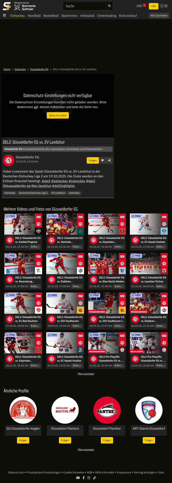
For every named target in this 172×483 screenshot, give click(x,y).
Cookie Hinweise (74, 472)
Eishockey (17, 16)
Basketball (51, 16)
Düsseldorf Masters (65, 428)
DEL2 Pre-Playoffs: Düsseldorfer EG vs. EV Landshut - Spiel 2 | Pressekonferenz (112, 359)
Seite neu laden (58, 115)
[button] (102, 160)
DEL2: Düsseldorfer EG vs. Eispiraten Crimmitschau (111, 240)
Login (153, 6)
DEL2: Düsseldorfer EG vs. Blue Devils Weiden (111, 279)
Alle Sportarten (159, 15)
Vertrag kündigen (145, 472)
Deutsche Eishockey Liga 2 (33, 192)
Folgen (93, 160)
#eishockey (59, 181)
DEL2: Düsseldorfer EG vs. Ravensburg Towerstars (28, 279)
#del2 (46, 181)
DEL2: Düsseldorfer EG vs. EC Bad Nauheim (28, 319)
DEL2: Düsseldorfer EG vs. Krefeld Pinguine (28, 240)
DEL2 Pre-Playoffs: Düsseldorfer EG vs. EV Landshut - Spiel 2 (153, 359)
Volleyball (87, 16)
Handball (34, 16)
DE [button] (164, 6)
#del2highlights (63, 186)
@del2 (90, 181)
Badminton (69, 16)
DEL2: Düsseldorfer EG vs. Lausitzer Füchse (153, 279)
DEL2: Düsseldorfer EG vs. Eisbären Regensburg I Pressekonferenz (153, 319)
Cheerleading (106, 16)
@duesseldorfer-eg (17, 186)
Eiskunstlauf (128, 16)
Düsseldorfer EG (39, 69)
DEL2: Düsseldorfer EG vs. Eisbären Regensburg (69, 279)
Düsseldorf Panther (107, 428)
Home (7, 69)
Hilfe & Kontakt (105, 472)
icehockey (74, 192)
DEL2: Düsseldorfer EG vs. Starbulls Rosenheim (69, 240)
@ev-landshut (41, 186)
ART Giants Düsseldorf (149, 428)
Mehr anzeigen (86, 373)
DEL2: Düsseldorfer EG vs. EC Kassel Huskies (153, 240)
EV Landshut (58, 192)
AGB (90, 472)
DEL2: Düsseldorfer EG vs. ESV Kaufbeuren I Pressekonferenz (111, 319)
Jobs (161, 472)
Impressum (124, 472)
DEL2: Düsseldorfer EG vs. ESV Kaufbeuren (69, 319)
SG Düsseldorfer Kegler (23, 428)
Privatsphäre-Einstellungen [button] (43, 472)
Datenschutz (16, 472)
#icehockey (77, 181)
